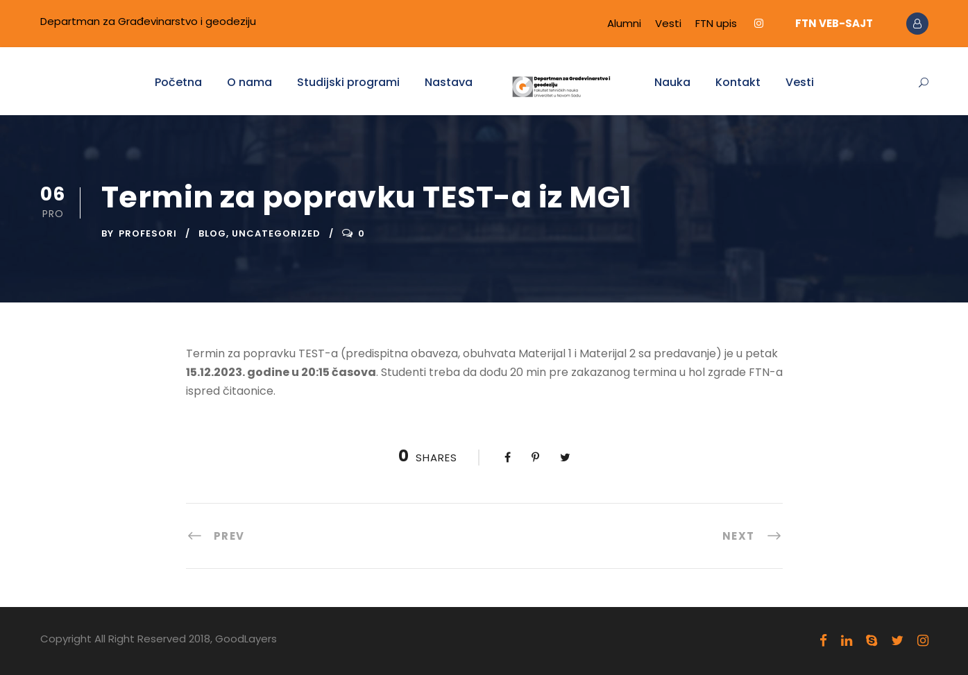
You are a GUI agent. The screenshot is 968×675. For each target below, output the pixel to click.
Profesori (148, 233)
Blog (212, 233)
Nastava (449, 82)
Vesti (668, 23)
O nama (249, 82)
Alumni (624, 23)
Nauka (672, 82)
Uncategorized (276, 233)
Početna (178, 82)
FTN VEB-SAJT (834, 23)
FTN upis (716, 23)
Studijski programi (348, 82)
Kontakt (738, 82)
